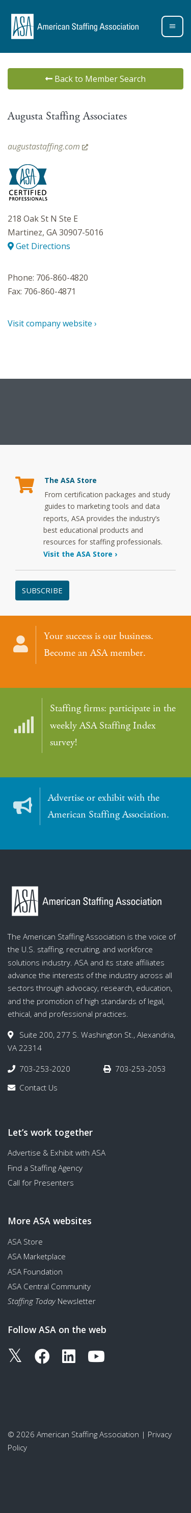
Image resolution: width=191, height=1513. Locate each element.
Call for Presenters (41, 1182)
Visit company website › (52, 323)
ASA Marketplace (37, 1256)
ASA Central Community (49, 1286)
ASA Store (25, 1241)
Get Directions (39, 246)
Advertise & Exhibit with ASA (56, 1152)
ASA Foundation (35, 1271)
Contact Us (38, 1087)
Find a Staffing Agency (45, 1168)
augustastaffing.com (48, 146)
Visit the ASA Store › (80, 554)
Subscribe (42, 590)
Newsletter (52, 1301)
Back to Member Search (95, 78)
